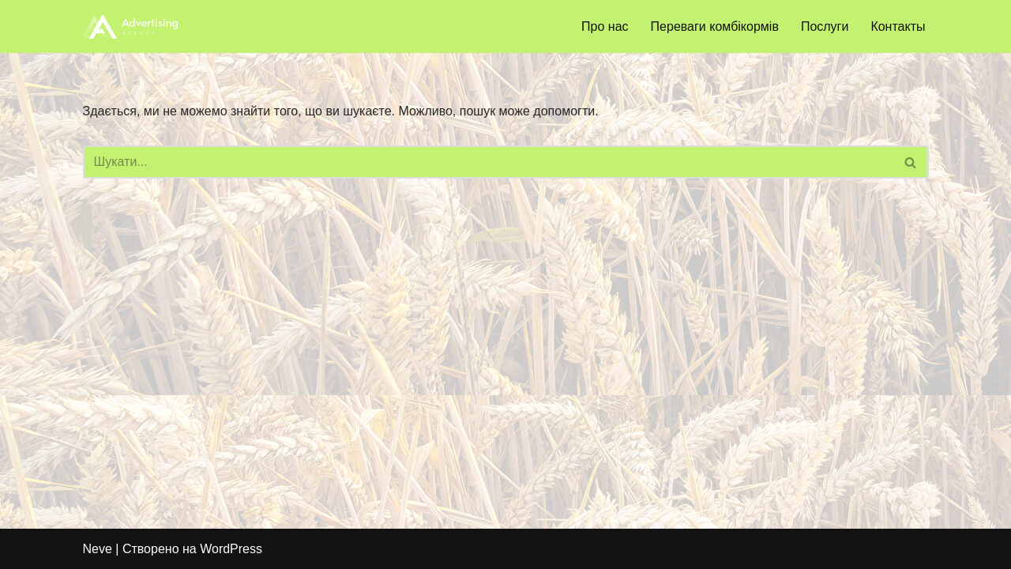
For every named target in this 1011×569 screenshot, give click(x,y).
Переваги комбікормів (715, 26)
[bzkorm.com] (130, 26)
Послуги (825, 26)
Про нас (604, 26)
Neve (97, 549)
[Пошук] (488, 162)
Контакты (897, 26)
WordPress (231, 549)
